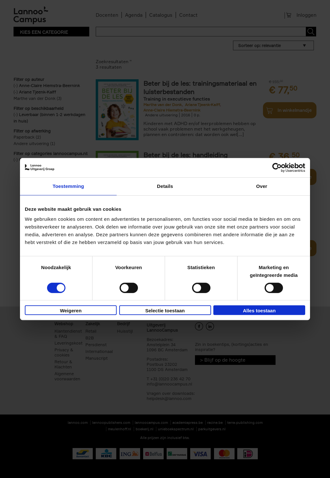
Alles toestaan (259, 310)
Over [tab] (261, 186)
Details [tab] (165, 186)
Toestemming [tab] (68, 186)
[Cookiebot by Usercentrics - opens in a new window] (277, 167)
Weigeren (71, 310)
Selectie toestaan (165, 310)
